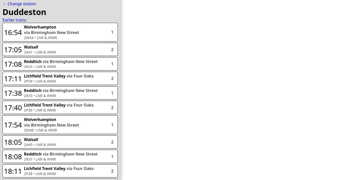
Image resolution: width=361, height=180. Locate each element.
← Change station (19, 3)
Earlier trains (14, 20)
